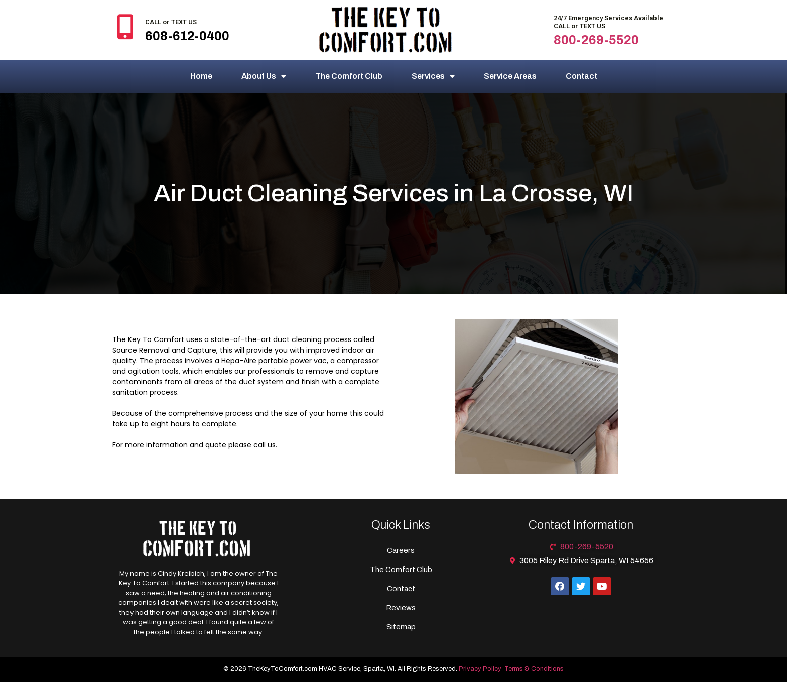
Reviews (401, 608)
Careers (401, 550)
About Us (263, 76)
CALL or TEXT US (171, 22)
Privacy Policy (480, 668)
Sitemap (401, 627)
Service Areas (510, 76)
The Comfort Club (348, 76)
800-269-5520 (596, 40)
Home (201, 76)
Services (433, 76)
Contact (581, 76)
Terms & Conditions (534, 668)
